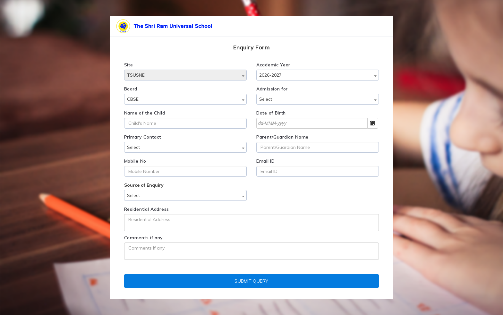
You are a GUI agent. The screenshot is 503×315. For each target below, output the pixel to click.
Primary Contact (142, 137)
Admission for (272, 89)
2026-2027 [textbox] (270, 75)
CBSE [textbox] (133, 99)
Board (131, 89)
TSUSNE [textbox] (136, 75)
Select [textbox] (265, 99)
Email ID (265, 161)
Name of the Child (144, 113)
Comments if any (143, 238)
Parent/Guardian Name (282, 137)
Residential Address (146, 209)
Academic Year (273, 65)
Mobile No (135, 161)
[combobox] (185, 75)
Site (128, 65)
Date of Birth (271, 113)
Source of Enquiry (144, 185)
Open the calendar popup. (372, 123)
